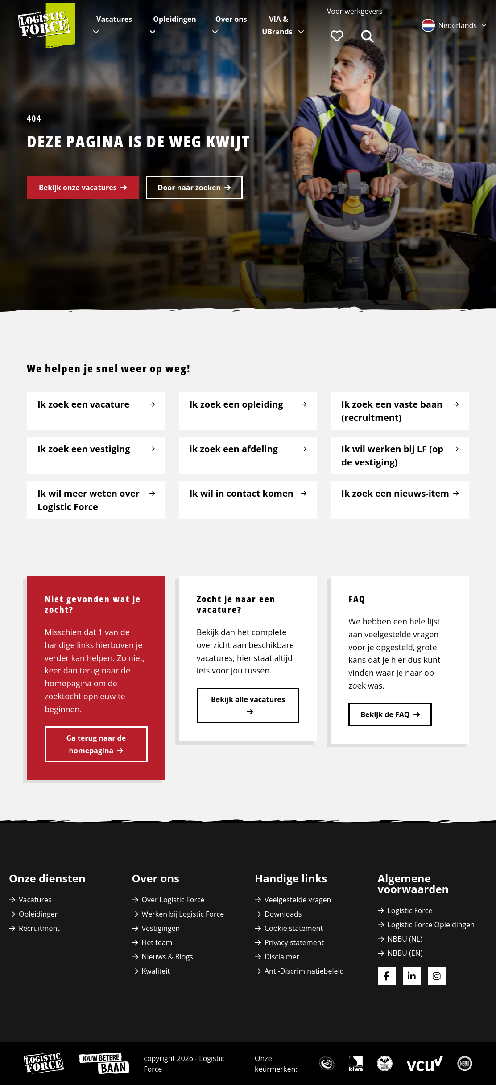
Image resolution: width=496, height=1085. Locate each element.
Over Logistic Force (173, 900)
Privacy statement (294, 942)
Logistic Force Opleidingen (431, 925)
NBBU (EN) (405, 953)
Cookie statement (294, 928)
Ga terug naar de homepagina (96, 744)
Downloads (283, 914)
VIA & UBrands (278, 25)
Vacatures (114, 19)
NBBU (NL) (405, 939)
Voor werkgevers (355, 11)
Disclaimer (282, 957)
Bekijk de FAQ (384, 714)
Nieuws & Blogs (167, 957)
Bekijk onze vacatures (78, 187)
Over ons (231, 19)
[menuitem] (355, 11)
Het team (157, 942)
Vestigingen (161, 928)
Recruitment (39, 928)
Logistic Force (410, 910)
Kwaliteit (156, 971)
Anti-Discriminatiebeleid (304, 971)
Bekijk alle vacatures (248, 699)
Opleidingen (174, 19)
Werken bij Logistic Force (183, 914)
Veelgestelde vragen (298, 900)
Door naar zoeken (189, 187)
